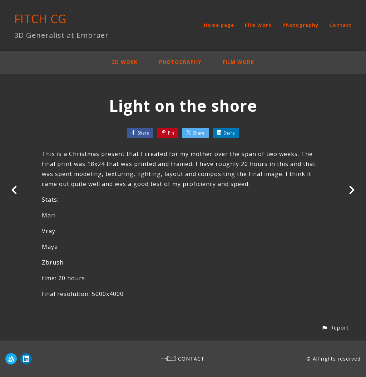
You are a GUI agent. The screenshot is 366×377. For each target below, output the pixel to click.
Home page (219, 25)
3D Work (125, 62)
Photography (300, 25)
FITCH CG (40, 18)
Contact (340, 25)
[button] (335, 327)
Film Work (258, 25)
